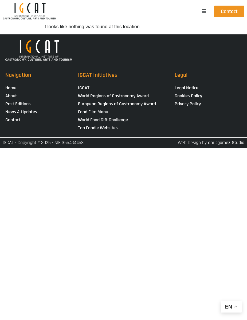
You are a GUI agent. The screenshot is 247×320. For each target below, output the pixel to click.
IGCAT (83, 88)
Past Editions (18, 104)
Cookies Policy (188, 96)
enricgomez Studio (226, 142)
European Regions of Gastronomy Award (117, 104)
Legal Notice (186, 88)
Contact (12, 120)
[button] (204, 11)
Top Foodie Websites (98, 128)
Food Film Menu (93, 112)
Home (11, 88)
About (11, 96)
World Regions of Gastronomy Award (113, 96)
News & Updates (21, 112)
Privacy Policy (188, 104)
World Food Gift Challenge (103, 120)
